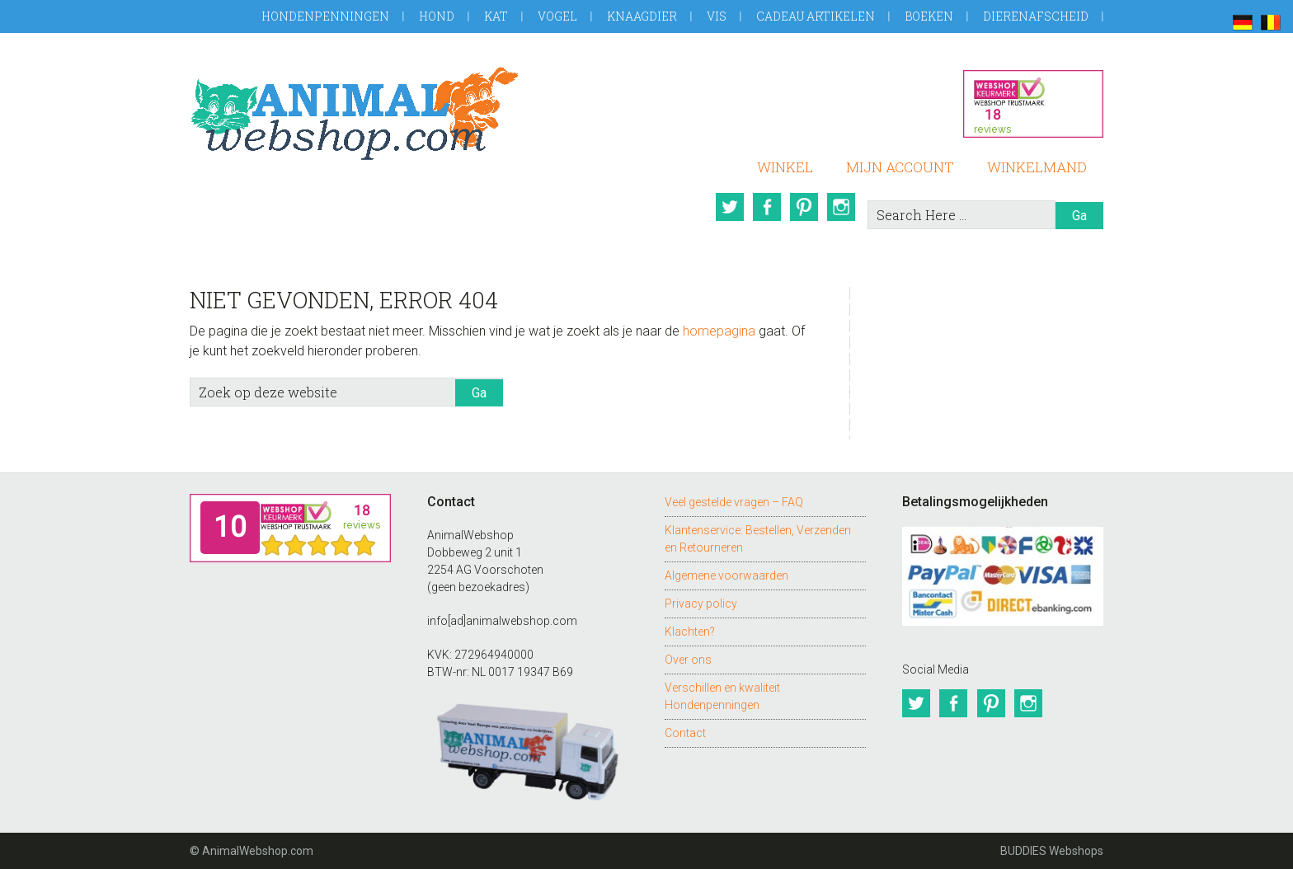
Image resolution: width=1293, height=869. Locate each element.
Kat (496, 16)
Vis (716, 16)
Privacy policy (701, 603)
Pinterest (804, 207)
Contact (685, 733)
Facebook (766, 207)
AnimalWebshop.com (355, 113)
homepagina (719, 331)
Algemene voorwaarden (726, 575)
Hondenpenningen (325, 16)
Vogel (557, 16)
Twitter (728, 207)
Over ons (688, 659)
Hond (436, 16)
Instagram (842, 207)
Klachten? (690, 631)
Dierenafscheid (1035, 16)
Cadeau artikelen (815, 16)
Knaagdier (642, 16)
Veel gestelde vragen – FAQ (734, 502)
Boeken (929, 16)
